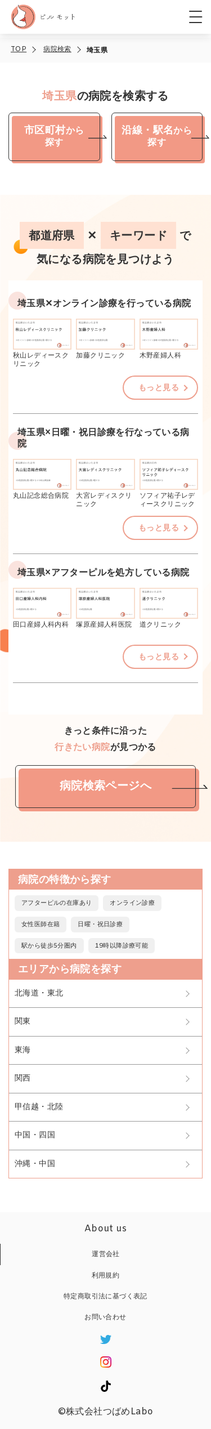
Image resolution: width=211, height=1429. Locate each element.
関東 (23, 1021)
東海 (23, 1050)
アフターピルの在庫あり (56, 903)
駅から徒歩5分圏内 (49, 946)
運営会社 (106, 1254)
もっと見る (158, 388)
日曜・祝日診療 (100, 924)
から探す (54, 134)
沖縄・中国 (35, 1164)
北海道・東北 (39, 993)
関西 (23, 1078)
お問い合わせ (105, 1317)
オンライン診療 (132, 903)
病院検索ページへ (105, 786)
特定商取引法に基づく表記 (105, 1296)
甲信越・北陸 (39, 1107)
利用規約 (106, 1275)
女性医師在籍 (40, 924)
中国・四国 (35, 1135)
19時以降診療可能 (122, 946)
